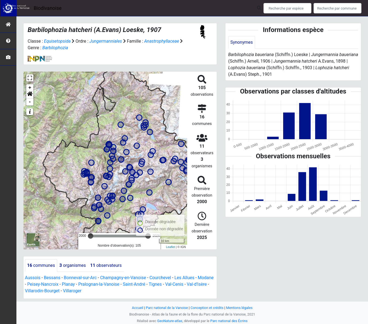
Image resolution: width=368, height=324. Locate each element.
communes (41, 265)
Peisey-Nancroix (43, 284)
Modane (206, 277)
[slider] (90, 236)
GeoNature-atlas (169, 321)
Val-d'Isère (197, 284)
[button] (29, 94)
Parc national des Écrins (229, 321)
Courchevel (160, 277)
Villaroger (72, 290)
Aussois (32, 277)
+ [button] (29, 87)
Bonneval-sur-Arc (80, 277)
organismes (72, 265)
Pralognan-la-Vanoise (99, 284)
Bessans (52, 277)
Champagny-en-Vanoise (123, 277)
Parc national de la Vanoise (167, 308)
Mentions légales (239, 308)
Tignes (155, 284)
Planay (68, 284)
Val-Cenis (175, 284)
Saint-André (134, 284)
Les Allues (185, 277)
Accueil (137, 308)
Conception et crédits (207, 308)
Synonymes (241, 42)
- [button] (29, 102)
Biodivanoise (48, 8)
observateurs (106, 265)
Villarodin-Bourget (42, 290)
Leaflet (170, 247)
